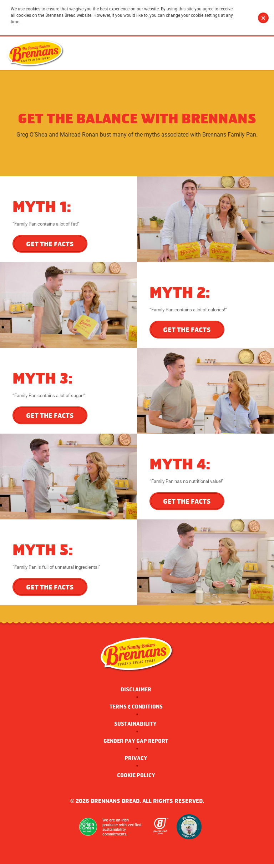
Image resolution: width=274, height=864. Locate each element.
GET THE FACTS (50, 244)
